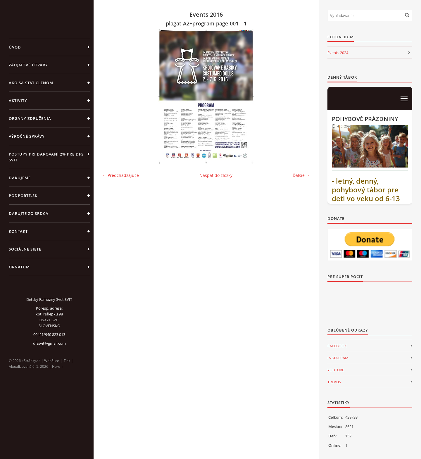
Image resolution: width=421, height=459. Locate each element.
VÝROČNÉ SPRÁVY (27, 136)
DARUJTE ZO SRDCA (29, 213)
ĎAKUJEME (20, 177)
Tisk (67, 360)
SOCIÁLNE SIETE (25, 249)
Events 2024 (337, 52)
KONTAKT (18, 231)
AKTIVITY (18, 100)
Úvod (15, 47)
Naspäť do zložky (215, 175)
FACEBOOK (337, 345)
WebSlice (51, 360)
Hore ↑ (57, 366)
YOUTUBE (335, 369)
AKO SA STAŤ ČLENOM (31, 82)
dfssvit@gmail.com (49, 343)
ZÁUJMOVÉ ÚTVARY (28, 65)
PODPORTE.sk (23, 195)
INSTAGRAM (337, 357)
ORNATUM (19, 267)
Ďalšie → (301, 175)
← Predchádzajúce (120, 175)
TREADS (334, 381)
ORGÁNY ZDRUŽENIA (30, 118)
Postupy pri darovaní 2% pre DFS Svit (46, 157)
